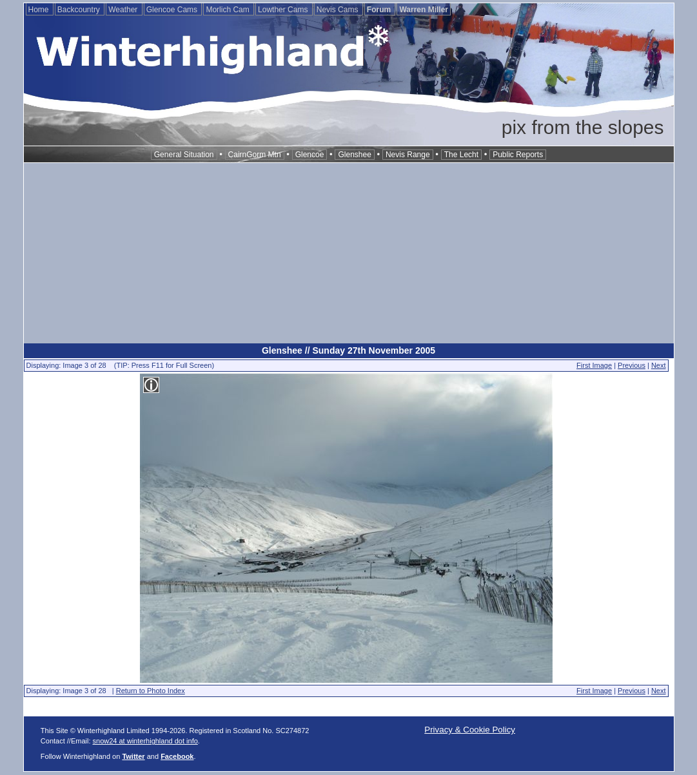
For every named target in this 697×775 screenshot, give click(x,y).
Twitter (133, 756)
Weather (123, 9)
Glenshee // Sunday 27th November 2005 (348, 350)
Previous (631, 365)
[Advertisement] (349, 253)
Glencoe (309, 154)
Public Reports (518, 154)
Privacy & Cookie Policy (469, 729)
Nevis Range (408, 154)
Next (658, 365)
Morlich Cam (228, 9)
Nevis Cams (338, 9)
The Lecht (461, 154)
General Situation (184, 154)
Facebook (177, 756)
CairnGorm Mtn (254, 154)
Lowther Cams (284, 9)
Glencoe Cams (173, 9)
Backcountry (79, 9)
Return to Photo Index (150, 690)
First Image (594, 365)
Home (39, 9)
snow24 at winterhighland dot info (145, 741)
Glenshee (354, 154)
